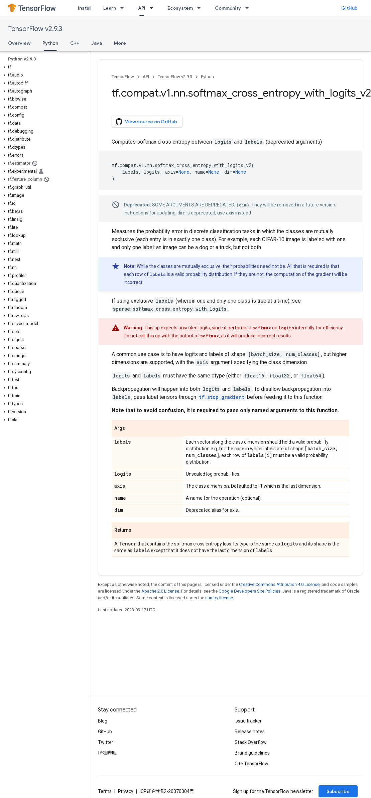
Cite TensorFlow (251, 763)
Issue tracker (248, 721)
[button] (43, 67)
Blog (102, 721)
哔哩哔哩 (107, 753)
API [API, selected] (141, 8)
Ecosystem (180, 8)
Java (96, 43)
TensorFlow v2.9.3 (35, 29)
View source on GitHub (146, 121)
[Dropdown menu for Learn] (124, 8)
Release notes (250, 731)
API (146, 76)
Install (84, 8)
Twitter (105, 742)
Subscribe (338, 791)
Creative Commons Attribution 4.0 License (279, 584)
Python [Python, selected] (50, 43)
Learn (109, 8)
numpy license (219, 597)
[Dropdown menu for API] (153, 8)
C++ (74, 43)
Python (207, 76)
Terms (105, 791)
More (120, 43)
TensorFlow (123, 76)
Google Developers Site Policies (249, 591)
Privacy (125, 791)
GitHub (349, 8)
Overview (19, 43)
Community (228, 8)
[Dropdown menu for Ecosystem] (201, 8)
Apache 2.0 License (160, 591)
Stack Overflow (251, 742)
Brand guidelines (252, 753)
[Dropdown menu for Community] (249, 8)
